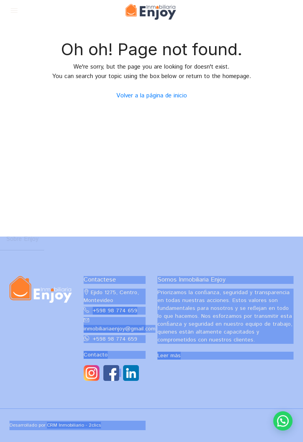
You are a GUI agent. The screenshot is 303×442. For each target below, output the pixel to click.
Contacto (96, 355)
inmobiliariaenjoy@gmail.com (119, 329)
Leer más (169, 356)
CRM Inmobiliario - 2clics (74, 425)
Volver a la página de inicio (151, 95)
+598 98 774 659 (115, 311)
